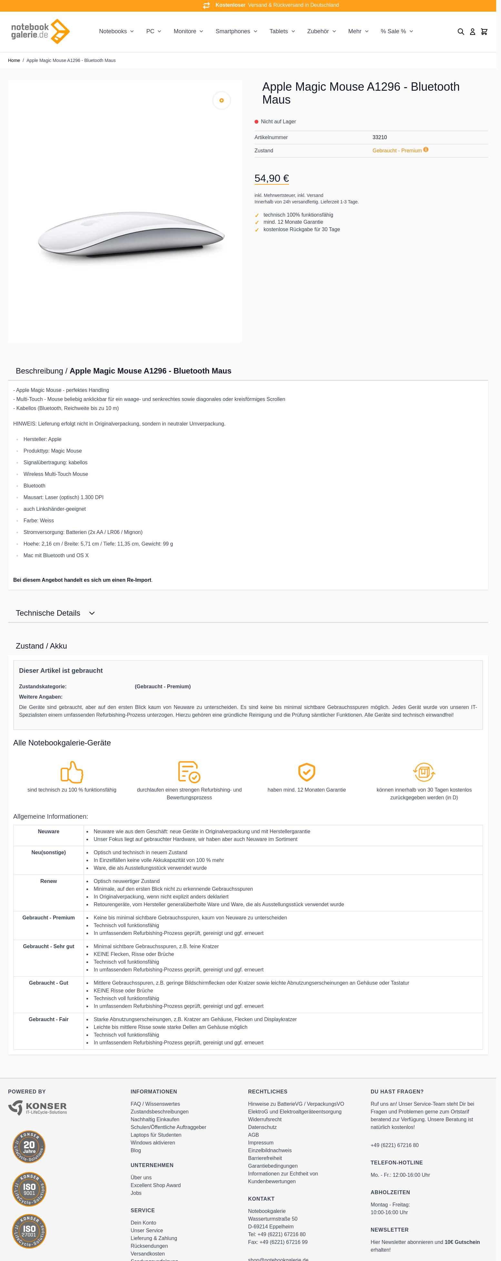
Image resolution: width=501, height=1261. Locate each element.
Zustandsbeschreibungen (160, 1111)
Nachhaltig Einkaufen (155, 1119)
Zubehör (318, 31)
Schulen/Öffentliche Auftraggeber (168, 1127)
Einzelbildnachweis (270, 1150)
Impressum (261, 1142)
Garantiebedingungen (273, 1166)
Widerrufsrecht (265, 1119)
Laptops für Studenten (156, 1135)
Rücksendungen (149, 1246)
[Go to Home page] (40, 31)
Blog (136, 1150)
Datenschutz (262, 1127)
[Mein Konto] (472, 31)
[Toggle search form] (461, 31)
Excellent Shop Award (156, 1185)
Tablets (279, 31)
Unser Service (147, 1230)
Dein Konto (143, 1222)
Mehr (355, 31)
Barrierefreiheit (265, 1158)
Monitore (185, 31)
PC (150, 31)
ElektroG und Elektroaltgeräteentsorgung (295, 1111)
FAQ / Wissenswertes (155, 1104)
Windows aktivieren (153, 1142)
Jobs (136, 1193)
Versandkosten (148, 1253)
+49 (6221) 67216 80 (281, 1234)
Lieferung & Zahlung (154, 1238)
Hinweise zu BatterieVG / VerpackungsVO (296, 1104)
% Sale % (393, 31)
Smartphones (232, 31)
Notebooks (113, 31)
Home (14, 60)
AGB (253, 1135)
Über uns (141, 1177)
